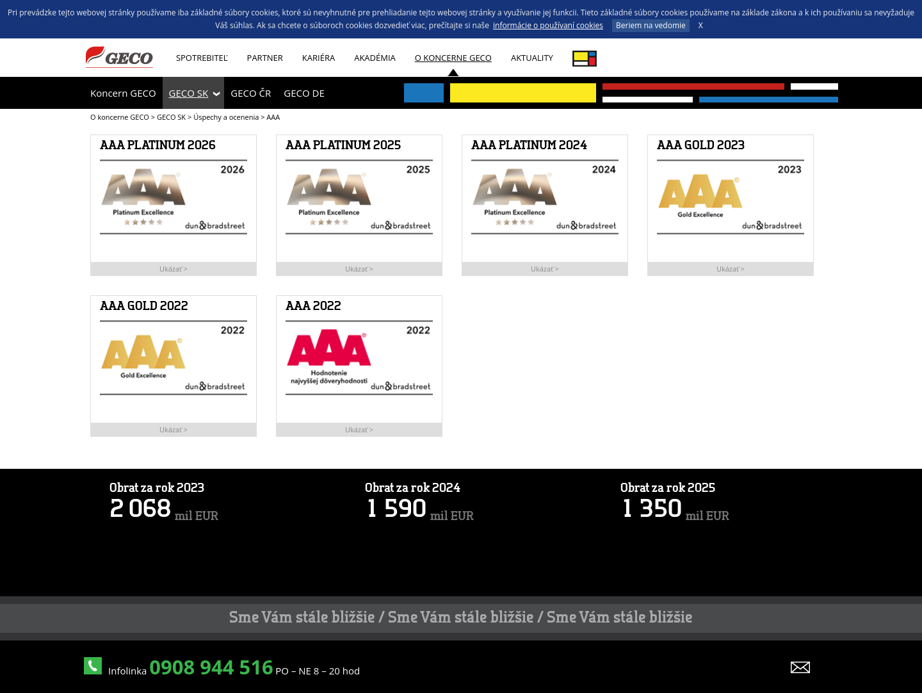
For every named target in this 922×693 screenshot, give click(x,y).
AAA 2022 (313, 306)
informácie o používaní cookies (548, 25)
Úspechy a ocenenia (226, 117)
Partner (265, 57)
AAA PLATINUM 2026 (158, 146)
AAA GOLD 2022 (144, 306)
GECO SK (189, 92)
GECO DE (304, 92)
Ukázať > (173, 268)
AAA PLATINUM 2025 (343, 146)
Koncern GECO (123, 92)
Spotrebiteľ (202, 57)
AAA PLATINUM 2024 (529, 146)
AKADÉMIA (375, 57)
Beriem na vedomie (651, 25)
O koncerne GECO (453, 57)
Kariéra (318, 57)
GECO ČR (250, 92)
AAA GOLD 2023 (701, 146)
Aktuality (532, 57)
